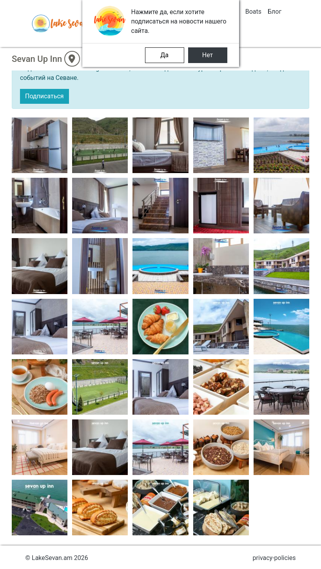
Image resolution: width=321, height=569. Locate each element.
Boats (253, 11)
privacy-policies (274, 558)
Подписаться (44, 96)
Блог (274, 11)
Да (164, 55)
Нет (207, 55)
